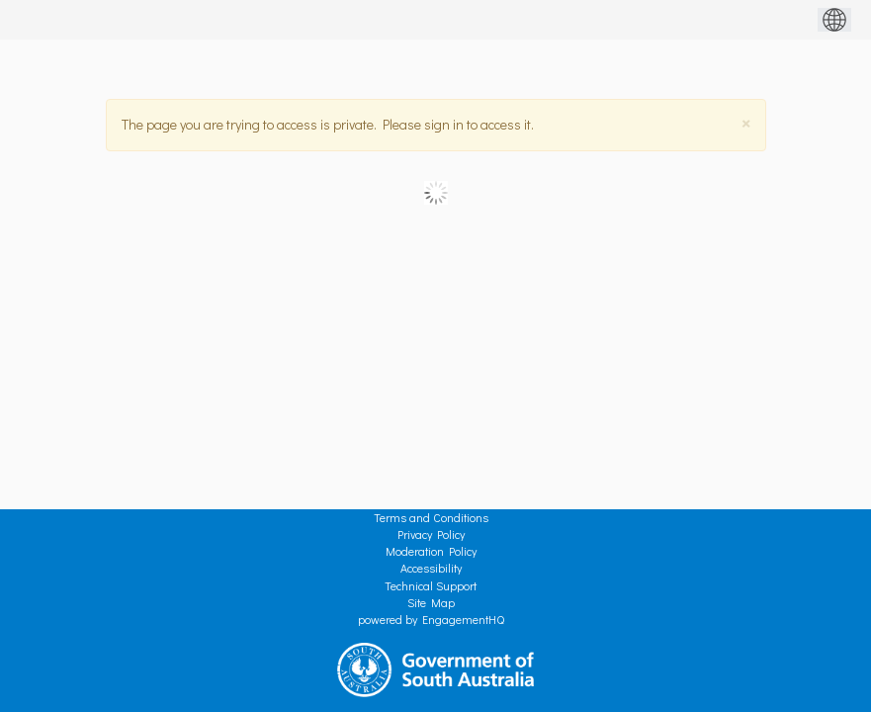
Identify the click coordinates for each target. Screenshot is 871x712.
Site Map (431, 602)
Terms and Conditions (431, 517)
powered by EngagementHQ (431, 619)
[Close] (745, 123)
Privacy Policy (431, 534)
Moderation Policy (431, 551)
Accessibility (431, 568)
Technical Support (431, 585)
